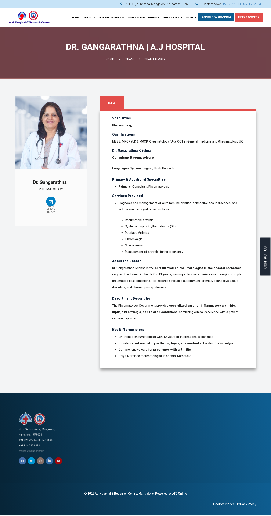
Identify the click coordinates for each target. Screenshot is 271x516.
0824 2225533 (231, 4)
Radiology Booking (216, 17)
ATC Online (179, 493)
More (191, 17)
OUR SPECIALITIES (111, 17)
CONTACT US (265, 257)
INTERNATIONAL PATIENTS (143, 17)
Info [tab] (111, 103)
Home (75, 17)
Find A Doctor (249, 17)
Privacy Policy (246, 504)
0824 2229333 (253, 4)
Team (129, 59)
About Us (89, 17)
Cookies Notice (224, 504)
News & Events (173, 17)
